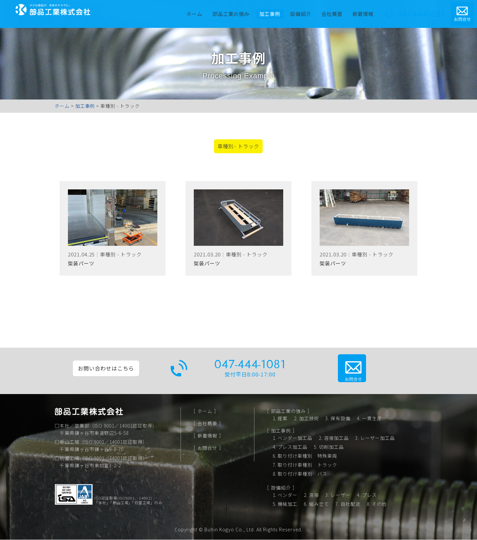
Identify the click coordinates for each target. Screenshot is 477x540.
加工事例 (281, 431)
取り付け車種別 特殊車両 (307, 456)
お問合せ (207, 448)
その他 (379, 504)
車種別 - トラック (237, 147)
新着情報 (366, 11)
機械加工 (287, 504)
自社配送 (350, 504)
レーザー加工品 (377, 438)
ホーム (198, 11)
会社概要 (335, 11)
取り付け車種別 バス (302, 474)
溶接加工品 (336, 438)
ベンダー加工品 (295, 438)
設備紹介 (304, 11)
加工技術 (309, 418)
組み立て (319, 504)
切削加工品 (331, 447)
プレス (369, 495)
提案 (283, 418)
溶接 (314, 495)
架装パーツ (81, 265)
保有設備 (340, 418)
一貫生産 (372, 418)
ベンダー (287, 495)
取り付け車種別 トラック (307, 465)
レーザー (340, 495)
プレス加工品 (292, 447)
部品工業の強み (233, 11)
